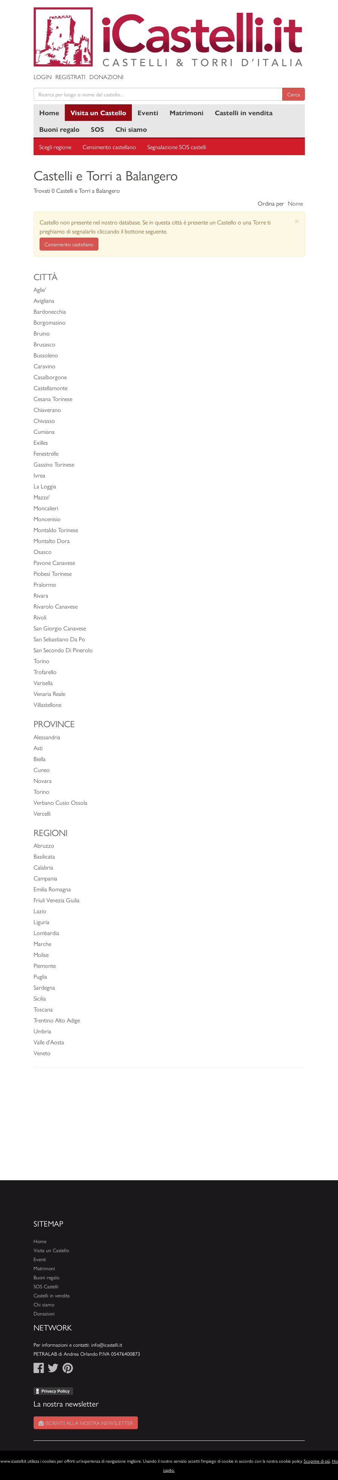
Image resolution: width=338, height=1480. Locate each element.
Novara (43, 780)
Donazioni (106, 76)
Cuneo (42, 769)
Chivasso (44, 420)
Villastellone (47, 704)
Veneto (42, 1052)
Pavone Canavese (54, 562)
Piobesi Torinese (53, 573)
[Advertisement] (169, 1127)
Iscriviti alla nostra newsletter (85, 1423)
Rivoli (40, 617)
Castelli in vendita (243, 112)
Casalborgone (50, 376)
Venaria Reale (49, 693)
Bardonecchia (50, 311)
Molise (41, 954)
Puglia (40, 976)
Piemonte (45, 965)
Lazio (40, 910)
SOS (97, 129)
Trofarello (45, 671)
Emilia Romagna (52, 889)
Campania (45, 878)
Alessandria (47, 736)
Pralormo (45, 584)
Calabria (43, 867)
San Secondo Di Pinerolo (63, 649)
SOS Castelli (46, 1286)
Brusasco (44, 344)
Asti (38, 747)
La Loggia (45, 486)
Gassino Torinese (54, 464)
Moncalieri (46, 508)
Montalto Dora (52, 540)
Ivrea (39, 475)
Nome (295, 203)
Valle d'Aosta (49, 1042)
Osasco (43, 551)
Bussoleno (46, 355)
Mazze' (42, 497)
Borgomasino (50, 322)
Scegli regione (55, 146)
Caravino (44, 366)
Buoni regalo (59, 129)
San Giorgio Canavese (60, 628)
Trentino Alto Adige (57, 1020)
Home (49, 112)
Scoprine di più (317, 1460)
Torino (41, 660)
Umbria (42, 1031)
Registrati (70, 76)
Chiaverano (47, 409)
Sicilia (40, 998)
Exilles (41, 442)
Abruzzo (44, 845)
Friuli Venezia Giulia (57, 900)
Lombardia (46, 932)
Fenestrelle (46, 453)
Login (43, 76)
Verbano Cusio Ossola (60, 802)
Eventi (148, 112)
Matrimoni (186, 112)
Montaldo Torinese (56, 529)
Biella (40, 758)
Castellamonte (50, 387)
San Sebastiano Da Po (59, 639)
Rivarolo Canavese (56, 606)
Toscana (43, 1009)
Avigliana (44, 300)
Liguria (41, 921)
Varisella (43, 682)
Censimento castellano (109, 146)
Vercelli (42, 813)
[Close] (296, 221)
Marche (42, 943)
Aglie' (40, 289)
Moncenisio (47, 518)
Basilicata (44, 856)
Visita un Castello (98, 112)
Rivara (41, 595)
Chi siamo (131, 129)
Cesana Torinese (53, 398)
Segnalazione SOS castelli (176, 146)
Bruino (42, 333)
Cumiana (44, 431)
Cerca (293, 94)
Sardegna (44, 987)
